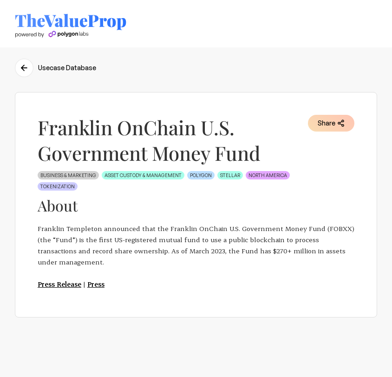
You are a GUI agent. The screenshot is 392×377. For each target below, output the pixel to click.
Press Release (59, 284)
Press (96, 284)
